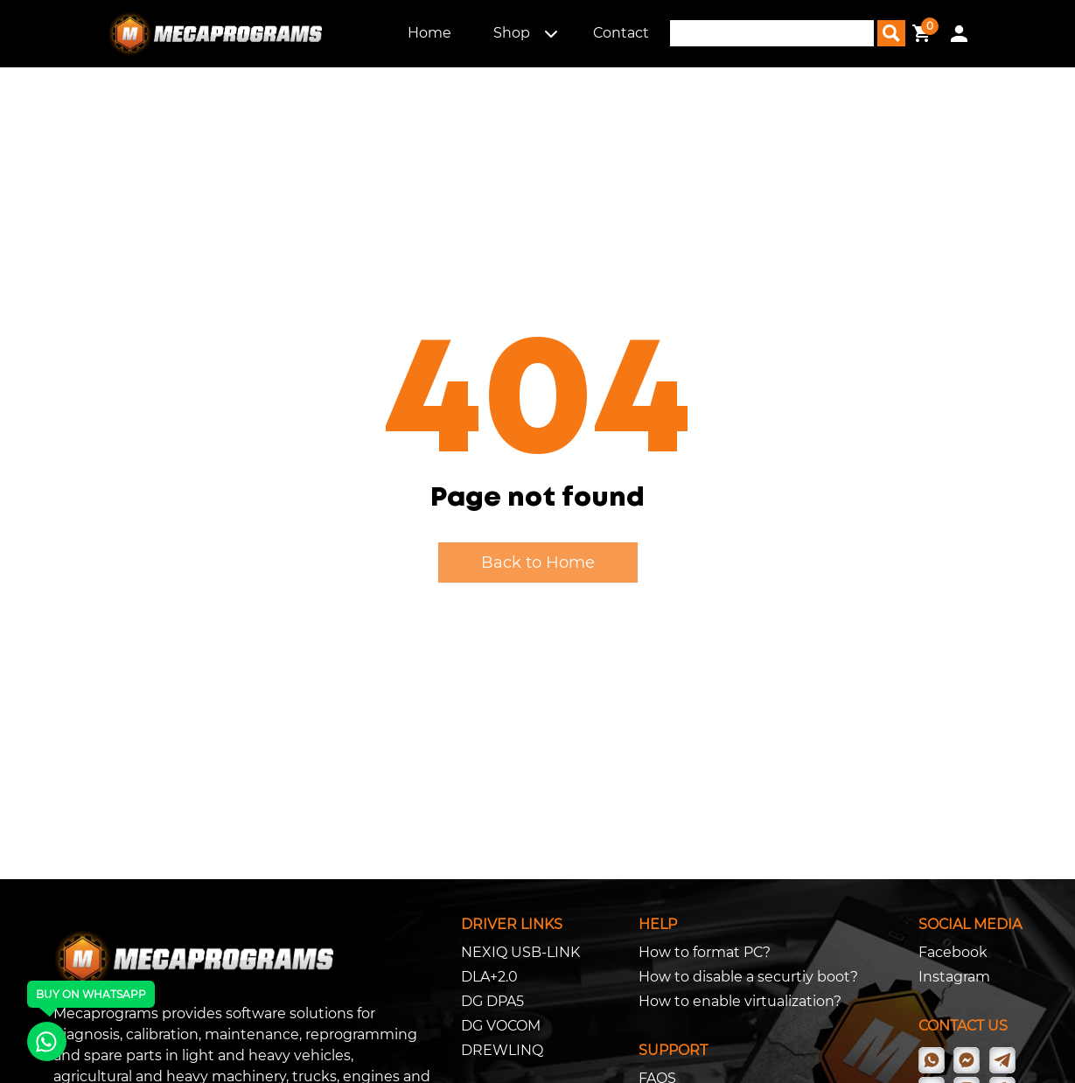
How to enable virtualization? (740, 1001)
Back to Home (538, 562)
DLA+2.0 (489, 976)
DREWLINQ (502, 1050)
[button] (551, 33)
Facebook (953, 952)
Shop (511, 32)
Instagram (954, 976)
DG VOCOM (501, 1025)
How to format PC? (705, 952)
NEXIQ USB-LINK (520, 952)
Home (429, 32)
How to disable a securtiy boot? (748, 976)
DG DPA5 (492, 1001)
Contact (621, 32)
